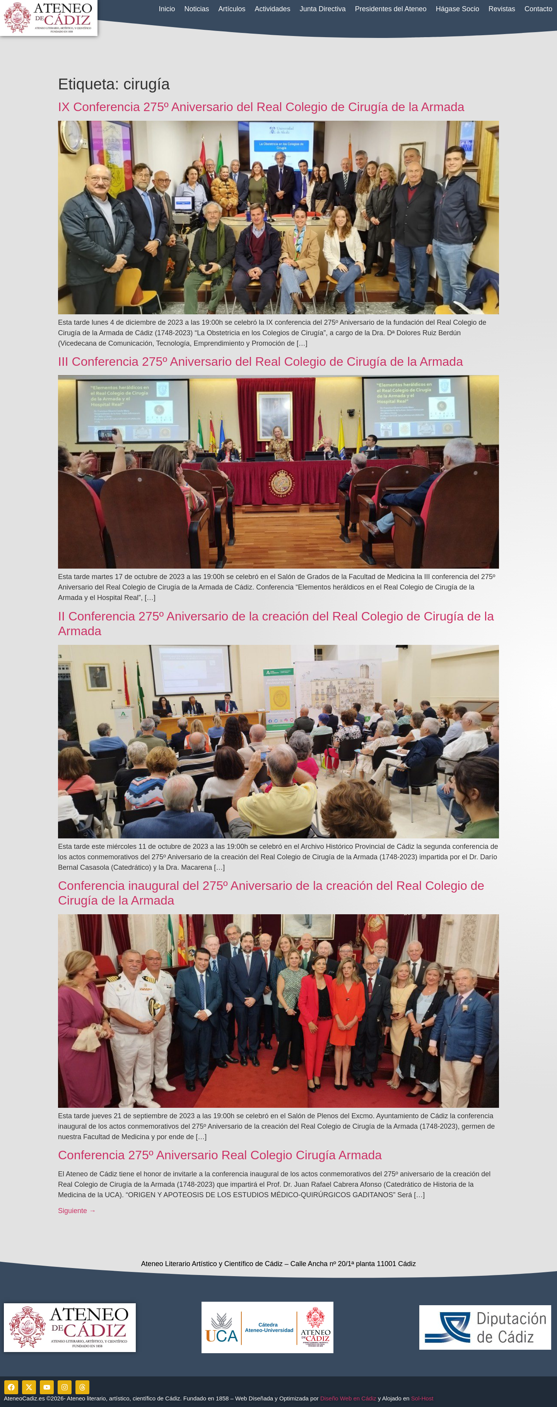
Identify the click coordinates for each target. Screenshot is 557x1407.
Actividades (272, 9)
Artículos (232, 9)
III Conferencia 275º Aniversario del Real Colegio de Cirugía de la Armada (260, 361)
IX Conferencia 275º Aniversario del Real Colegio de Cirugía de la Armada (261, 107)
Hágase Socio (457, 9)
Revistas (502, 9)
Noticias (197, 9)
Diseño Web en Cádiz (348, 1398)
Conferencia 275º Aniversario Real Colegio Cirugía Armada (220, 1155)
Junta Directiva (323, 9)
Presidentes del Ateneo (391, 9)
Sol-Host (423, 1398)
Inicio (167, 9)
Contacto (538, 9)
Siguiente (77, 1211)
